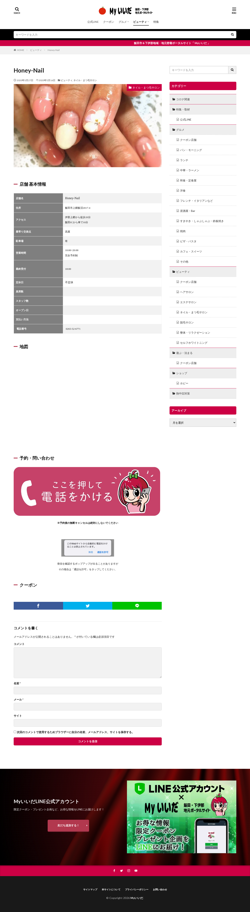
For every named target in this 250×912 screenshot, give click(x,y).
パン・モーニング (191, 150)
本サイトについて (111, 889)
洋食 (183, 190)
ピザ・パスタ (188, 241)
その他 (184, 261)
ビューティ (140, 21)
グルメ (123, 21)
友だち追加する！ (68, 825)
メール (18, 699)
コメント (19, 644)
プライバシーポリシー (136, 889)
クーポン (108, 21)
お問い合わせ (160, 889)
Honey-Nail (54, 50)
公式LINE (93, 21)
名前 (17, 683)
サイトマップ (90, 889)
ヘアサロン (187, 292)
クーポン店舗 (188, 139)
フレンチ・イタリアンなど (196, 200)
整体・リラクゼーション (195, 332)
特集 (156, 21)
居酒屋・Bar (187, 210)
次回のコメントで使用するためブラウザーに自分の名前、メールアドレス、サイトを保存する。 (75, 732)
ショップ (181, 373)
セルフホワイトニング (193, 342)
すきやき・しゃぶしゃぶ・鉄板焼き (202, 221)
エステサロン (188, 302)
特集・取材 (183, 109)
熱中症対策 (183, 393)
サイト (18, 715)
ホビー (184, 383)
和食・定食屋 (188, 180)
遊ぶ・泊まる (184, 352)
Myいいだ (136, 898)
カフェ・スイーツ (191, 251)
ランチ (184, 160)
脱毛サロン (187, 322)
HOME (20, 50)
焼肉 (183, 231)
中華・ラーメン (189, 170)
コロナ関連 (183, 99)
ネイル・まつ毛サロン (85, 80)
